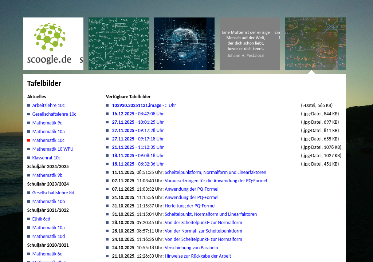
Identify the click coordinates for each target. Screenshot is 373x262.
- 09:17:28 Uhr (138, 130)
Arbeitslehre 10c (48, 105)
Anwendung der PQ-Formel (192, 189)
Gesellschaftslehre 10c (54, 114)
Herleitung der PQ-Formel (190, 206)
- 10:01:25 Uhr (138, 122)
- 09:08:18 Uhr (138, 155)
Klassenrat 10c (46, 158)
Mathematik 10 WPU (53, 149)
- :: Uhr (144, 105)
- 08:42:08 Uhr (138, 114)
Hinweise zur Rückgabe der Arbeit (198, 256)
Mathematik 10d (48, 236)
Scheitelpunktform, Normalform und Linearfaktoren (216, 172)
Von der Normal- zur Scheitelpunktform (203, 231)
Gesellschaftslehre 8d (53, 193)
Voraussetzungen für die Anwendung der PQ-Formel (216, 181)
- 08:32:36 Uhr (138, 164)
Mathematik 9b (47, 175)
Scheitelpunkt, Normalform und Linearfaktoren (211, 214)
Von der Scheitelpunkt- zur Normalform (203, 222)
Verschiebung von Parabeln (191, 248)
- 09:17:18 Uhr (138, 139)
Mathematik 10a (48, 131)
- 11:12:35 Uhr (138, 147)
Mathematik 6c (47, 254)
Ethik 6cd (41, 219)
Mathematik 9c (47, 123)
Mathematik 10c (48, 140)
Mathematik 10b (48, 201)
